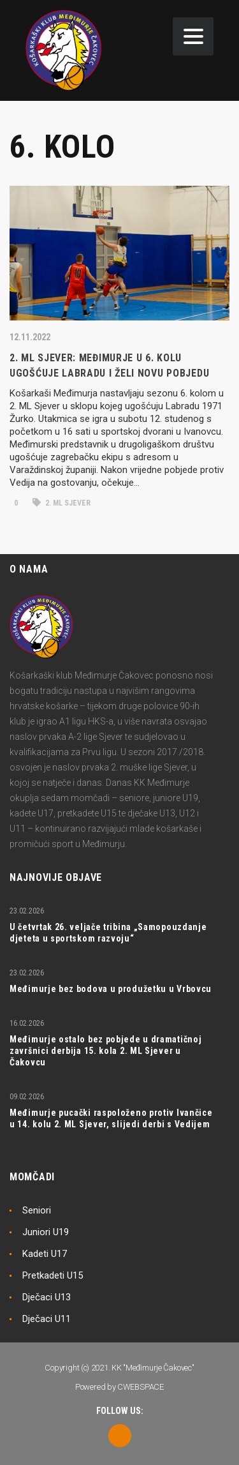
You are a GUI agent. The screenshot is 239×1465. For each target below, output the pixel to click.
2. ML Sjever (62, 503)
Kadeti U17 (44, 1253)
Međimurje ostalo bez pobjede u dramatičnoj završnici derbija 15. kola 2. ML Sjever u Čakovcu (105, 1050)
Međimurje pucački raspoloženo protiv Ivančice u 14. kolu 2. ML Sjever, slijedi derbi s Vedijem (111, 1118)
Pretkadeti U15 (52, 1275)
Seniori (36, 1210)
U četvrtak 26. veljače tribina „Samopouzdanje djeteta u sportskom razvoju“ (108, 932)
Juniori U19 (45, 1232)
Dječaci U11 (46, 1319)
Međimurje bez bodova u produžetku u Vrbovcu (111, 989)
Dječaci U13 (46, 1297)
